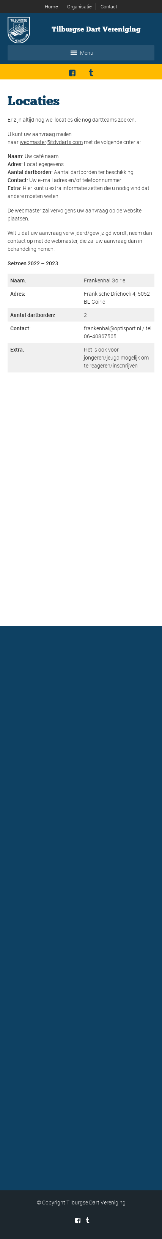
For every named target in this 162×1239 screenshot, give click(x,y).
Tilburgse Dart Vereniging (96, 29)
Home (51, 6)
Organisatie (79, 6)
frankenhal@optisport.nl (112, 328)
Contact (109, 6)
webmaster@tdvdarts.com (51, 142)
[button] (86, 52)
